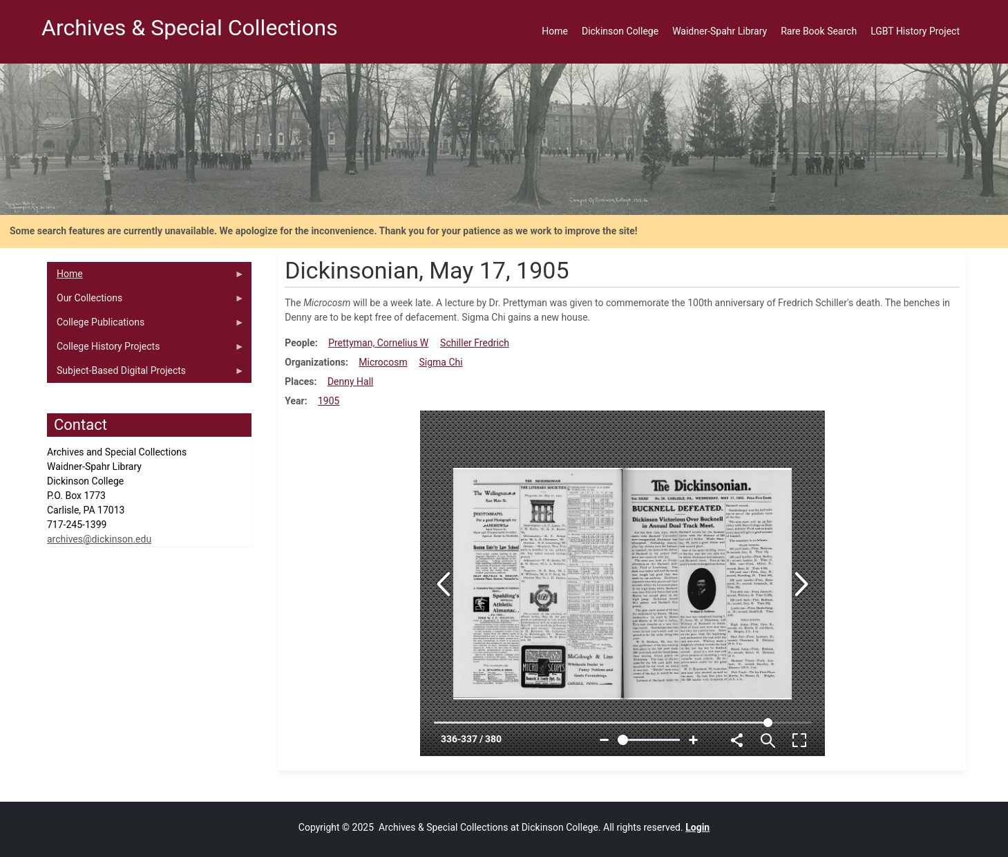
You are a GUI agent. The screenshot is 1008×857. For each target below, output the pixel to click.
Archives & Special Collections (189, 28)
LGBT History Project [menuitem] (915, 31)
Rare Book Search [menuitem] (819, 31)
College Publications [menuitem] (146, 326)
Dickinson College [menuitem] (620, 31)
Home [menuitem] (555, 31)
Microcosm (383, 362)
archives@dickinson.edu (99, 539)
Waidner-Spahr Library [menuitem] (719, 31)
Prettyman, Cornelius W (378, 342)
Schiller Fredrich (474, 342)
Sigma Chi (440, 362)
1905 (328, 400)
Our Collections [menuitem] (146, 301)
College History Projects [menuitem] (146, 350)
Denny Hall (350, 381)
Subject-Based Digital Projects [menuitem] (146, 374)
